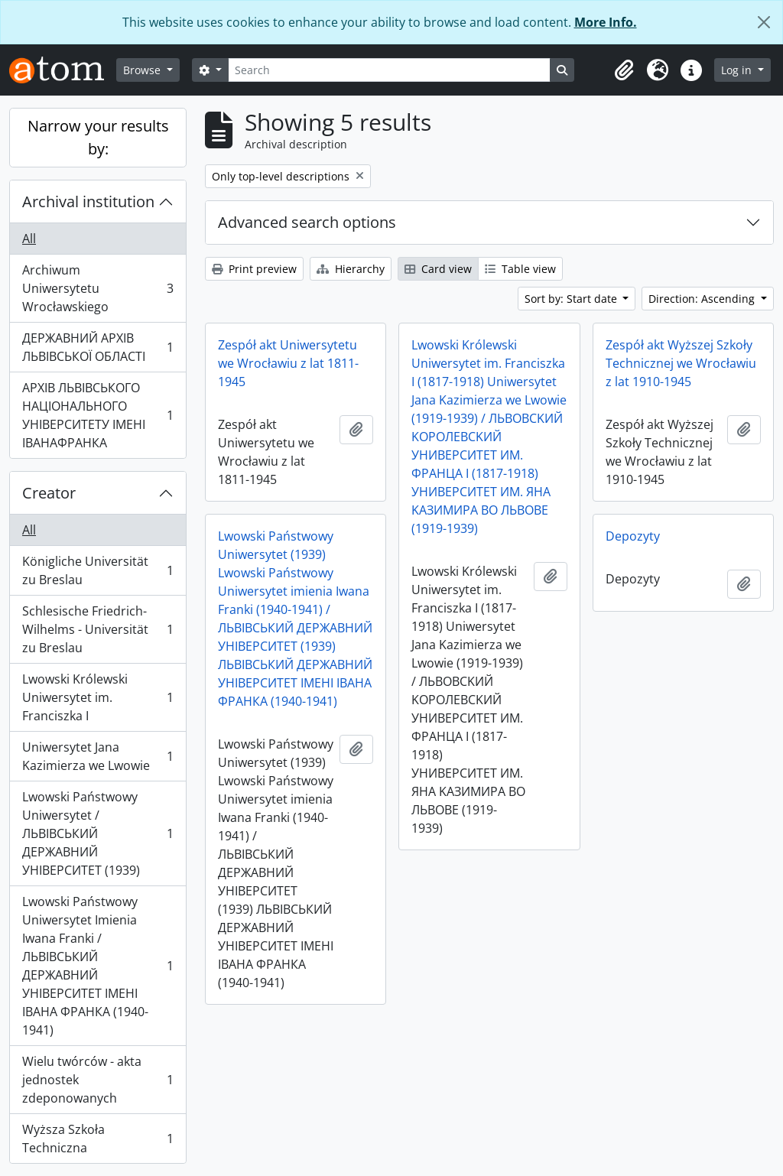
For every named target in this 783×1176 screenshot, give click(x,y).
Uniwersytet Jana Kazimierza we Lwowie (97, 756)
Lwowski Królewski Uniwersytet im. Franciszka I (97, 697)
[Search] (389, 70)
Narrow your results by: (98, 137)
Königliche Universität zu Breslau (97, 570)
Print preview (254, 269)
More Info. (605, 22)
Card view (438, 269)
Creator (49, 492)
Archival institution (88, 201)
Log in (738, 70)
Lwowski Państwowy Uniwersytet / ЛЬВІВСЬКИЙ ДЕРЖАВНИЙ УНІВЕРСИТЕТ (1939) (97, 833)
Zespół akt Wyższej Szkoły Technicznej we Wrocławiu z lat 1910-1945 (681, 363)
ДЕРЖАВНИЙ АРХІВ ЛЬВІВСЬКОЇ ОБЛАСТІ (97, 347)
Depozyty (633, 536)
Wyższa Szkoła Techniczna (97, 1138)
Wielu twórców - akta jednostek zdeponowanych (97, 1079)
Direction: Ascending (703, 298)
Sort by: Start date (572, 298)
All (29, 238)
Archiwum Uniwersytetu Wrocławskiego (97, 288)
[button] (624, 70)
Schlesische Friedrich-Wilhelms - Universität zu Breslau (97, 629)
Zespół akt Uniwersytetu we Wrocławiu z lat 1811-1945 (288, 363)
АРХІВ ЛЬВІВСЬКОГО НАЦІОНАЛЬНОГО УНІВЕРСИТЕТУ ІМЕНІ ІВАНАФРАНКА (97, 415)
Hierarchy (351, 269)
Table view (520, 269)
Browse (143, 70)
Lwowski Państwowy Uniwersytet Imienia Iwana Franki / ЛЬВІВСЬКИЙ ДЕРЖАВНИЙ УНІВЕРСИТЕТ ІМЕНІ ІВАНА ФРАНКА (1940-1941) (97, 965)
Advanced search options (307, 222)
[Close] (764, 22)
